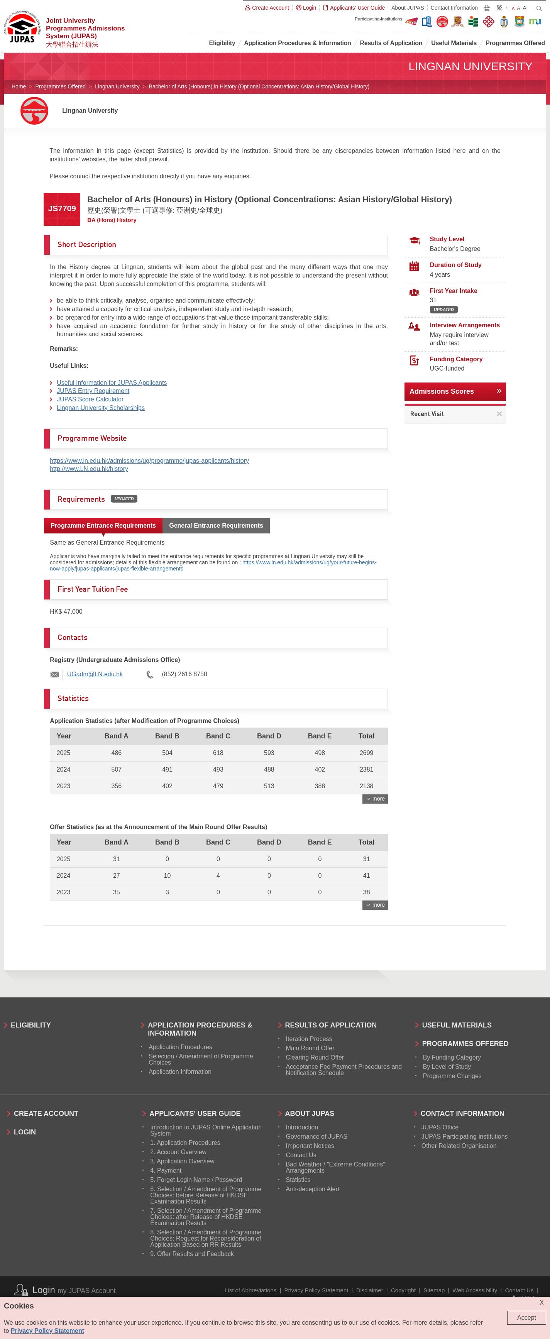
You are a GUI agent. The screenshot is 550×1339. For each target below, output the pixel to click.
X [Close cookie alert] (542, 1302)
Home (19, 86)
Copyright (403, 1290)
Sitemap (434, 1290)
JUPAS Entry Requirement (93, 391)
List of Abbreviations (250, 1290)
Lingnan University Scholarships (101, 408)
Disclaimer (369, 1290)
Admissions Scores (442, 391)
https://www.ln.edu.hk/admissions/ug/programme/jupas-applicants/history (149, 460)
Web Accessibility (475, 1290)
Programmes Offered (61, 86)
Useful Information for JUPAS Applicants (112, 382)
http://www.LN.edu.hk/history (89, 469)
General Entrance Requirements (216, 525)
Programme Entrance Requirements (103, 525)
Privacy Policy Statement (316, 1290)
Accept (526, 1317)
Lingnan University (117, 86)
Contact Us (519, 1290)
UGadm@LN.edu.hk (95, 674)
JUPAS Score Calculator (90, 399)
